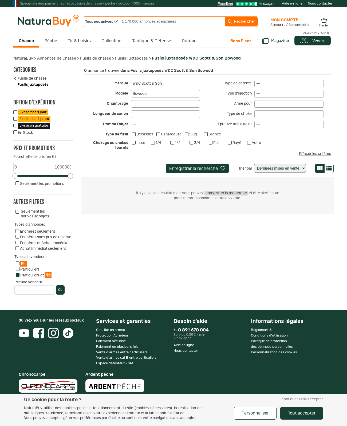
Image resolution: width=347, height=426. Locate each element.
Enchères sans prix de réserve (45, 237)
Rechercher (241, 21)
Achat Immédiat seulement (43, 249)
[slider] (15, 176)
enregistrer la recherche (226, 193)
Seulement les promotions (42, 184)
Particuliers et (36, 275)
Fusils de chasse (95, 58)
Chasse (26, 41)
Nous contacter (320, 3)
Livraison (33, 125)
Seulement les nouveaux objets (35, 214)
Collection (111, 41)
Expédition (32, 112)
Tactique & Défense (151, 41)
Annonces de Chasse (56, 58)
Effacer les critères (315, 154)
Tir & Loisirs (79, 41)
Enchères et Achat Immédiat (44, 243)
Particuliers (30, 269)
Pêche (51, 41)
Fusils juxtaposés (131, 58)
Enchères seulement (37, 231)
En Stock (25, 133)
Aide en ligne (292, 3)
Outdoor (190, 41)
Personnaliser (255, 413)
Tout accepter (302, 413)
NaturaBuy (23, 58)
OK (60, 289)
